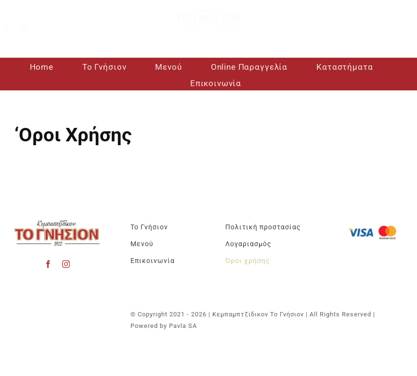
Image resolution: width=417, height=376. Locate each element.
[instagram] (31, 29)
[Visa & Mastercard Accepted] (373, 224)
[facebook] (13, 29)
